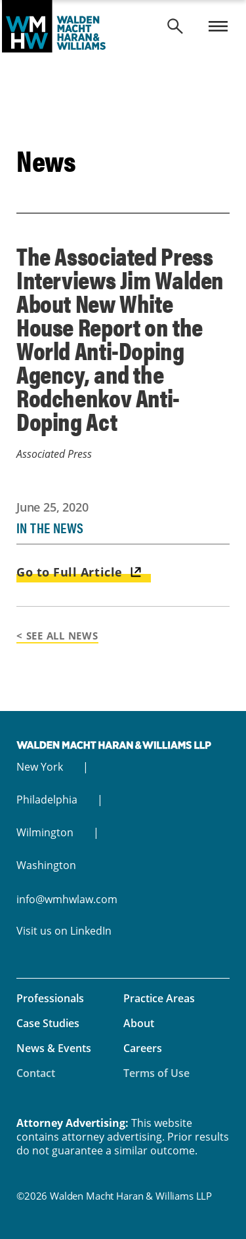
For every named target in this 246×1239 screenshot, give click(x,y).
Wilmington (44, 832)
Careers (142, 1048)
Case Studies (47, 1023)
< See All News (57, 635)
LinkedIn (91, 931)
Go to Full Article (69, 572)
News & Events (53, 1048)
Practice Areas (159, 998)
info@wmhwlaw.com (66, 899)
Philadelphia (46, 799)
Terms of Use (156, 1073)
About (138, 1023)
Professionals (50, 998)
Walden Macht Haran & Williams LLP (123, 26)
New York (39, 767)
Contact (35, 1073)
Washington (46, 865)
